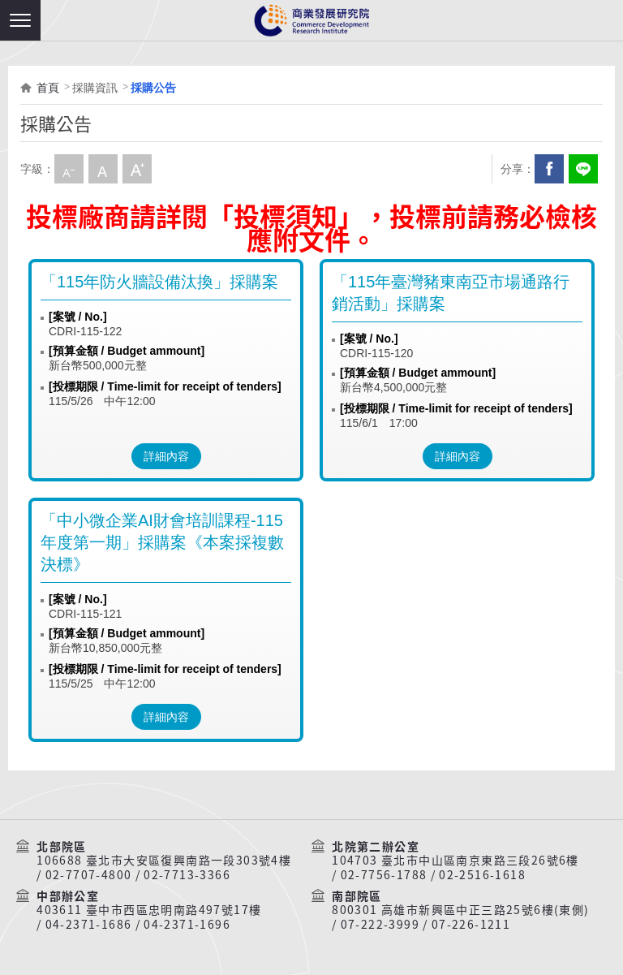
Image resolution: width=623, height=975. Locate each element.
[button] (20, 20)
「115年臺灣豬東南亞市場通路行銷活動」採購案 (450, 293)
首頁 (48, 87)
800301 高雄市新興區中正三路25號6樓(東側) (460, 910)
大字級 (137, 168)
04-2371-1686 (88, 924)
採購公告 (153, 87)
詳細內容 (166, 456)
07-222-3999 (380, 924)
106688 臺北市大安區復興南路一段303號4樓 (164, 860)
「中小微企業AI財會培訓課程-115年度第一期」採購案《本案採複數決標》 (162, 542)
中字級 (103, 168)
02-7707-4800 (88, 875)
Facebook (549, 168)
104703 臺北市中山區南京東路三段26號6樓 (455, 860)
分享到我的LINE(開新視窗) (583, 168)
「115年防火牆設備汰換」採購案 (159, 282)
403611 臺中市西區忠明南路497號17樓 (149, 910)
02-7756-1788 (384, 875)
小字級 (69, 168)
